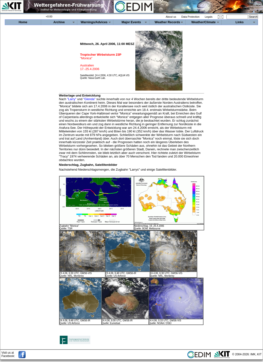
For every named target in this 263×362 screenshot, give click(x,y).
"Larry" (71, 99)
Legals (208, 16)
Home (23, 22)
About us (171, 16)
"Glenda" (89, 99)
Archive (59, 22)
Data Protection (190, 16)
